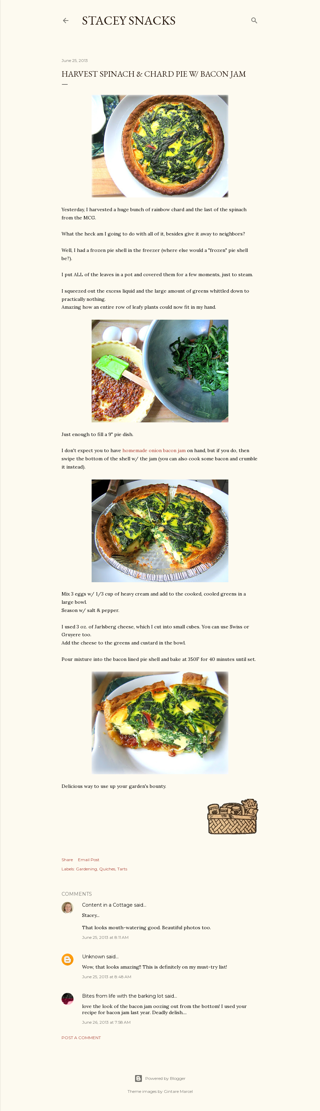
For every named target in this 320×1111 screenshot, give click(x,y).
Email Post (88, 859)
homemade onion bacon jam (154, 450)
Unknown (93, 957)
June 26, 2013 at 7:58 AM (106, 1022)
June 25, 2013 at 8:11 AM (105, 937)
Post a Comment (81, 1037)
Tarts (122, 868)
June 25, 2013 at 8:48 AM (106, 976)
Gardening (86, 868)
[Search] (254, 19)
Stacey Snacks (129, 20)
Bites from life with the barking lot (122, 996)
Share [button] (67, 859)
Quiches (107, 868)
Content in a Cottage (107, 905)
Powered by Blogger (160, 1078)
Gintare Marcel (178, 1091)
